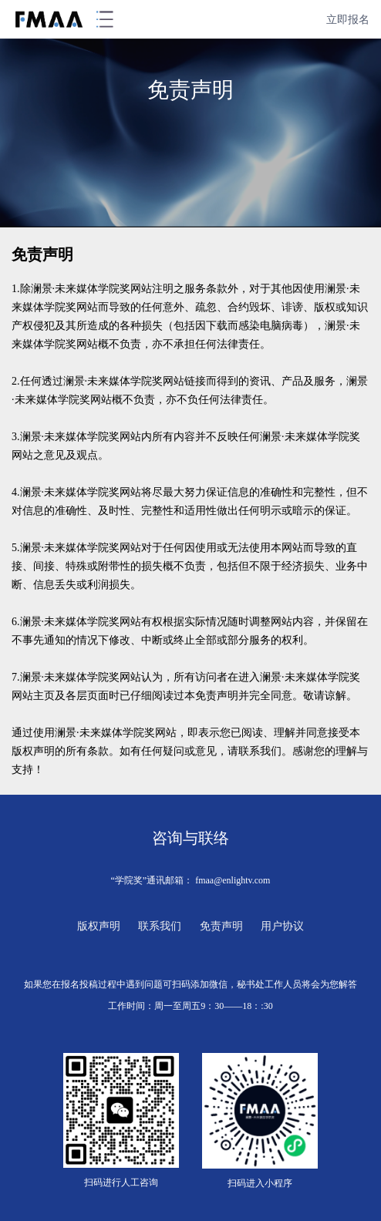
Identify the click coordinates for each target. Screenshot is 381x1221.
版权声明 (98, 926)
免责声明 (221, 926)
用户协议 (282, 926)
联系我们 (159, 926)
